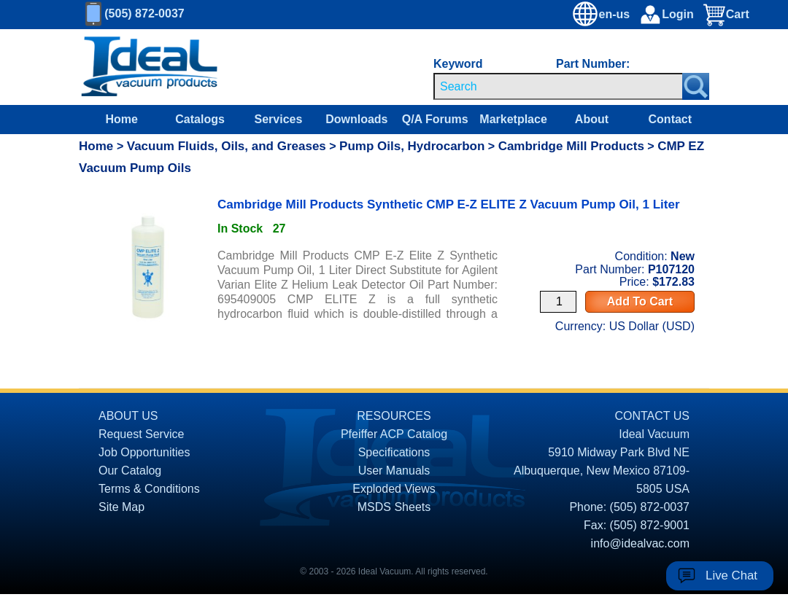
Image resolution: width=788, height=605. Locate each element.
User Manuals (394, 470)
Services (279, 119)
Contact (670, 119)
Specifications (394, 452)
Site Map (121, 507)
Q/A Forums (435, 119)
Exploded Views (394, 489)
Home (121, 119)
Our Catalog (129, 470)
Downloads (356, 119)
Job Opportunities (144, 452)
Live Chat (731, 575)
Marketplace (513, 119)
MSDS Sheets (394, 507)
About (592, 119)
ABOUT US (128, 416)
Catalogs (200, 119)
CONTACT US (652, 416)
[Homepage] (149, 67)
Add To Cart (640, 301)
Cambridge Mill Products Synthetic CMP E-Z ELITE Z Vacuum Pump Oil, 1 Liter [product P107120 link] (448, 204)
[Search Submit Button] (695, 86)
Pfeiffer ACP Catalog (394, 434)
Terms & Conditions (149, 489)
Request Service (141, 434)
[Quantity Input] (558, 302)
